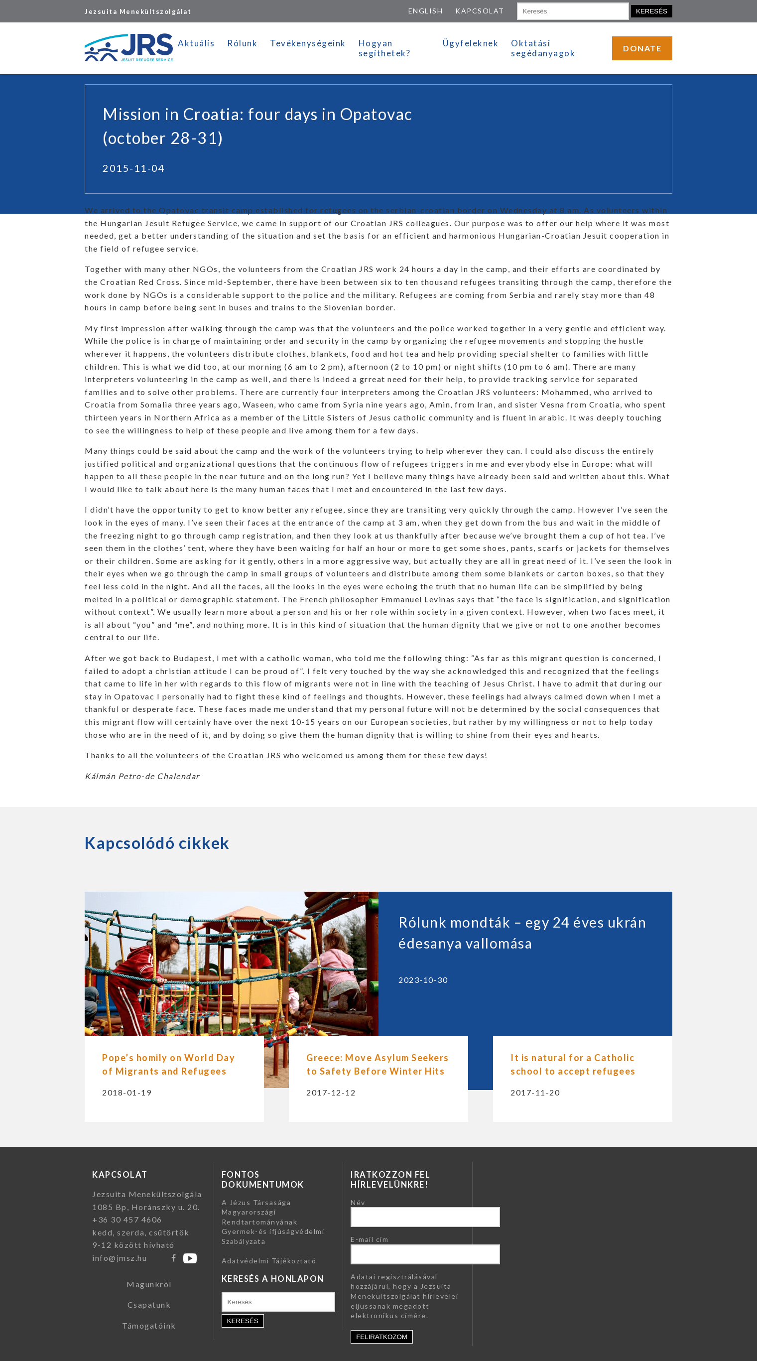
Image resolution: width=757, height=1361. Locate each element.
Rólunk (242, 43)
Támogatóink (149, 1325)
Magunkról (149, 1284)
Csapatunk (149, 1304)
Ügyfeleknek (471, 43)
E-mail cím (369, 1239)
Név (358, 1202)
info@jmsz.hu (119, 1257)
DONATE (642, 48)
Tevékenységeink (308, 43)
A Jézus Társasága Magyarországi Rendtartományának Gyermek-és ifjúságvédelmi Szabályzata (273, 1221)
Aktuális (196, 43)
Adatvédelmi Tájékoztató (269, 1260)
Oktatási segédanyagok (543, 48)
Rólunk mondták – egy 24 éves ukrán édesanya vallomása (522, 933)
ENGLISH (425, 10)
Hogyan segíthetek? (385, 48)
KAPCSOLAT (480, 10)
